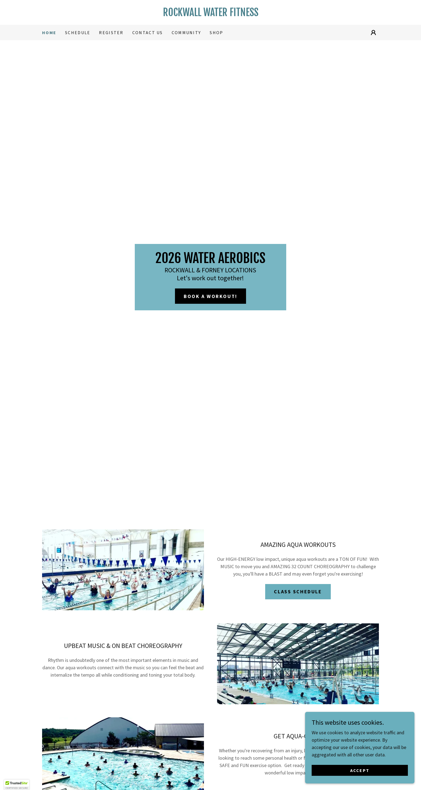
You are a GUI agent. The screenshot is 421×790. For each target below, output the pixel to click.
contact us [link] (147, 32)
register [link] (111, 32)
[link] (210, 14)
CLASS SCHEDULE (298, 591)
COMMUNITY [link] (186, 32)
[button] (373, 32)
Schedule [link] (77, 32)
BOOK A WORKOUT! (210, 296)
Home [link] (49, 32)
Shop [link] (216, 32)
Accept (360, 770)
